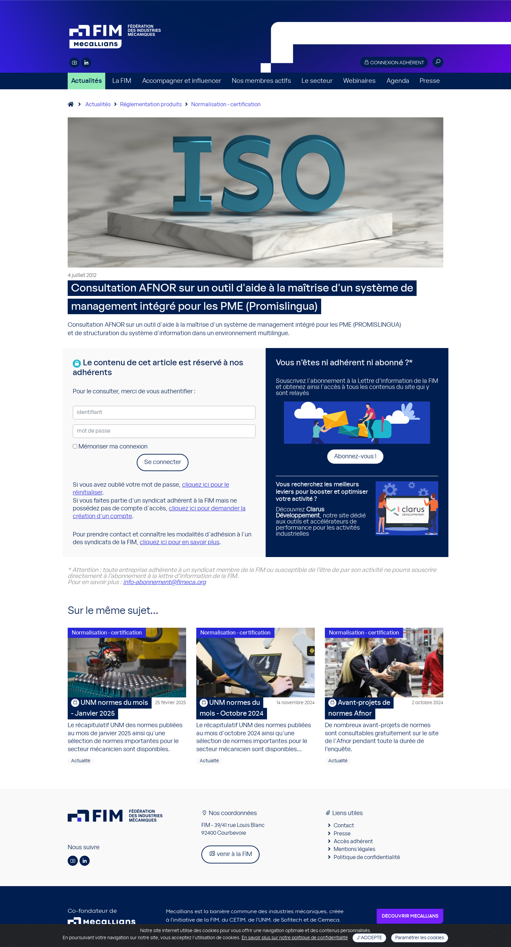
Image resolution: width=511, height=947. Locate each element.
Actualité (80, 762)
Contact (344, 826)
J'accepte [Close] (369, 938)
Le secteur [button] (317, 81)
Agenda (397, 81)
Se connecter (162, 462)
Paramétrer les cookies (419, 938)
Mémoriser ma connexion (110, 447)
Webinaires (359, 81)
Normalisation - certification (226, 104)
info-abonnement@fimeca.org (164, 582)
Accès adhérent (353, 842)
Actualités (86, 81)
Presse (430, 81)
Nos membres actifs (261, 81)
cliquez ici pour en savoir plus (179, 542)
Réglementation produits (151, 104)
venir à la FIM (230, 854)
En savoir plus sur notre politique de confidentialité (295, 938)
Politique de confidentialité (367, 858)
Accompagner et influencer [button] (181, 81)
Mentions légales (354, 850)
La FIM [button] (121, 81)
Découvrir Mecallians (410, 917)
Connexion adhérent (394, 62)
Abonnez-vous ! (355, 457)
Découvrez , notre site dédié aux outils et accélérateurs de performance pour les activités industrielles (323, 509)
